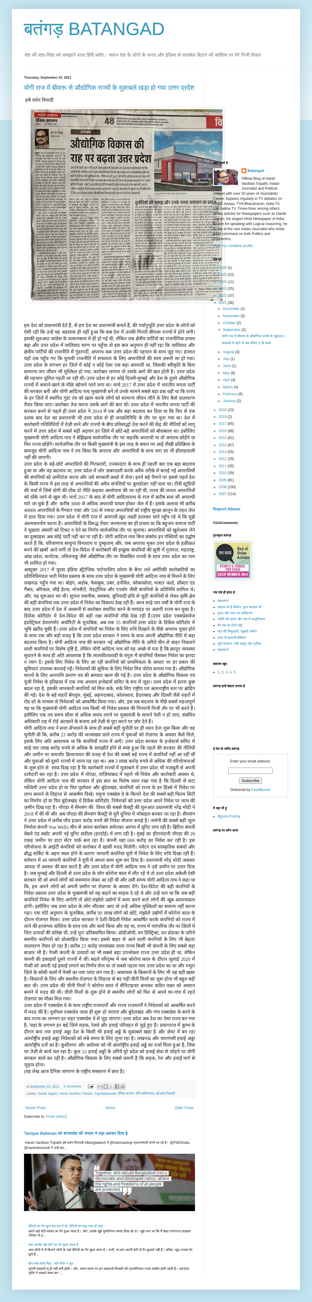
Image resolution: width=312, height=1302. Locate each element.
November (232, 316)
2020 (223, 410)
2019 (223, 417)
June (227, 366)
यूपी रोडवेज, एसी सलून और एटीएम (239, 644)
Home (110, 1108)
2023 (223, 289)
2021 (223, 303)
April (227, 380)
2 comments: (73, 1086)
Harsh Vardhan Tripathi (75, 1093)
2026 (223, 268)
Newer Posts (36, 1108)
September (232, 330)
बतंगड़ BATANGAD (94, 29)
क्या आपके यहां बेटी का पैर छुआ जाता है (53, 1245)
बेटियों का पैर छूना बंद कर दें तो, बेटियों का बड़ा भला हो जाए (65, 1226)
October (230, 323)
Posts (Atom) (56, 1116)
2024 (223, 282)
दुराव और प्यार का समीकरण (235, 613)
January (230, 401)
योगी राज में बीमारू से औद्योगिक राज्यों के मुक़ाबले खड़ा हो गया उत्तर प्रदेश (109, 88)
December (232, 309)
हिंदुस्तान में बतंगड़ (229, 816)
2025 (223, 274)
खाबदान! (223, 601)
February (230, 394)
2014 (223, 445)
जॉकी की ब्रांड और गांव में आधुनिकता (241, 619)
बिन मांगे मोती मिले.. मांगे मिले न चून (50, 1263)
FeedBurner (260, 790)
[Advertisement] (258, 113)
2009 (223, 480)
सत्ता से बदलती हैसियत (232, 638)
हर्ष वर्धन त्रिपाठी (165, 1093)
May (227, 373)
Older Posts (184, 1108)
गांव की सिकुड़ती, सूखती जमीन (237, 631)
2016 (223, 431)
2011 (223, 466)
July (226, 359)
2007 (223, 494)
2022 (223, 295)
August (229, 352)
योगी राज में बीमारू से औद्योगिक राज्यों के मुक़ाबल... (254, 336)
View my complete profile (233, 246)
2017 (223, 424)
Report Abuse (226, 509)
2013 (223, 452)
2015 (223, 438)
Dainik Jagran (48, 1093)
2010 (223, 473)
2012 (223, 459)
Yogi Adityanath (105, 1093)
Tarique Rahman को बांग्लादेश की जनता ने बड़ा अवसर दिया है (76, 1133)
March (228, 387)
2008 (223, 487)
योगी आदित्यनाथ (145, 1093)
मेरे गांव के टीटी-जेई (230, 625)
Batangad (256, 171)
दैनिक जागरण (126, 1093)
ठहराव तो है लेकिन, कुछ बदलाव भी (239, 607)
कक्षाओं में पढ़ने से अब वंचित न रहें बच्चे (246, 343)
